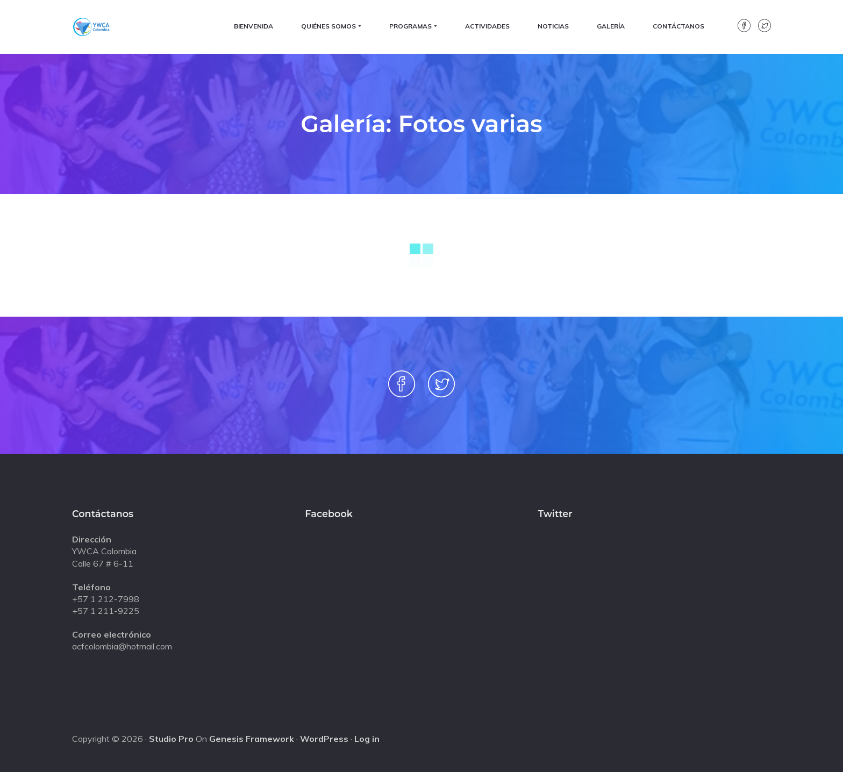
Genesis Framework (251, 738)
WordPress (324, 738)
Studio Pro (171, 738)
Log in (367, 738)
